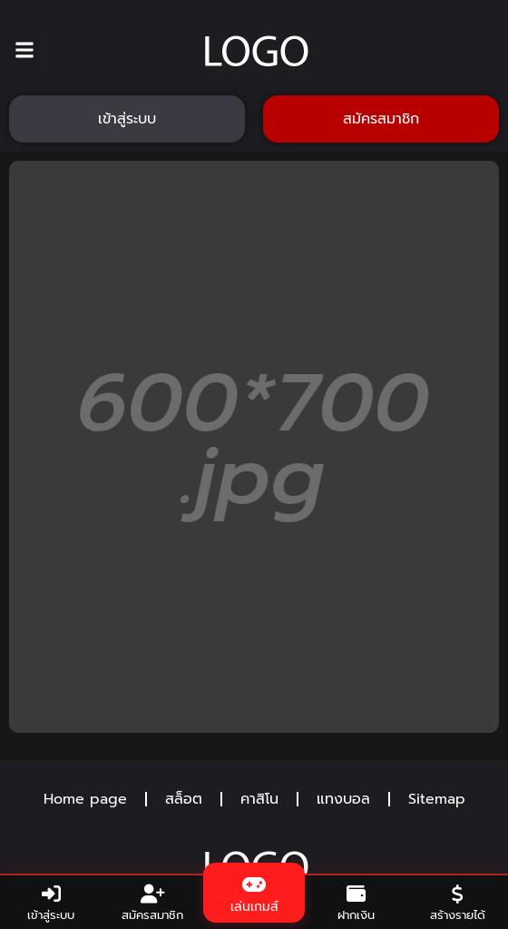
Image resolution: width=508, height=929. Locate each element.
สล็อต (183, 799)
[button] (24, 50)
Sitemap (436, 799)
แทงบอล (343, 799)
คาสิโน (259, 799)
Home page (85, 799)
